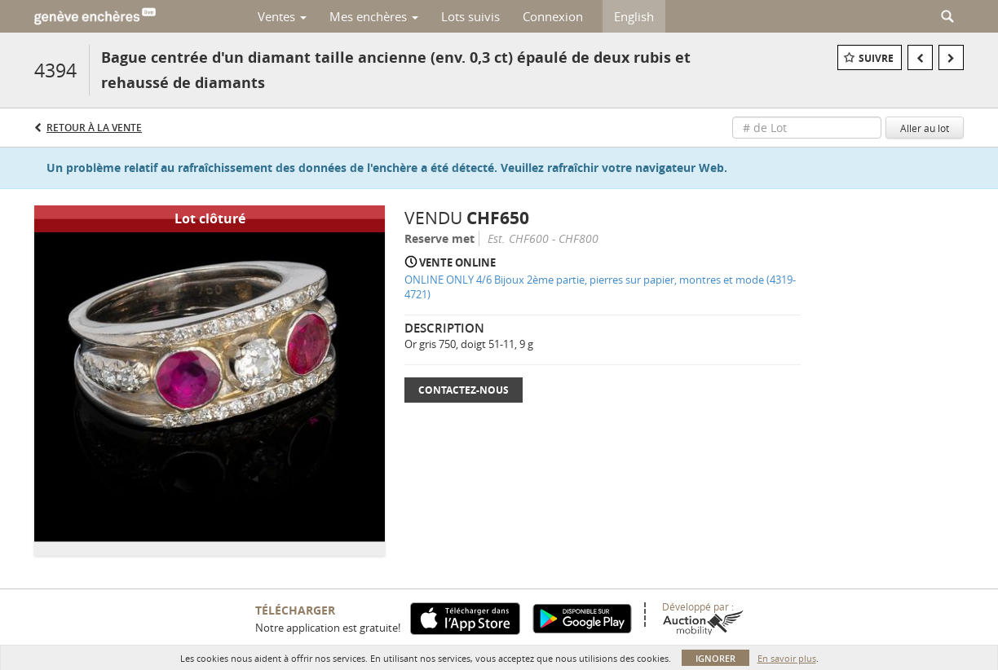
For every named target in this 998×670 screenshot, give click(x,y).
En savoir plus (786, 658)
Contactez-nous (463, 390)
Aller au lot (924, 127)
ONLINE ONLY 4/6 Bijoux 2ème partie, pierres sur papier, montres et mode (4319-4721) (600, 287)
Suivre (876, 58)
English (634, 16)
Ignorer (715, 658)
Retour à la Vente (94, 127)
